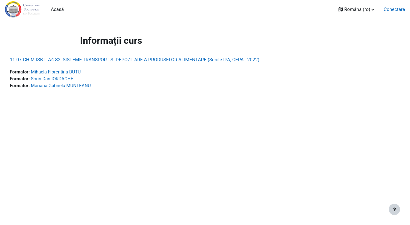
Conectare (394, 9)
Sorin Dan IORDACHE (67, 79)
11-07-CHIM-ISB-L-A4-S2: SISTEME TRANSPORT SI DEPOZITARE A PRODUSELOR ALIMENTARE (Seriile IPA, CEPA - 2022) (148, 59)
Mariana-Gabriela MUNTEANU (77, 86)
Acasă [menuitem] (57, 9)
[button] (356, 9)
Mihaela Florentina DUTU (71, 72)
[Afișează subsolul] (394, 209)
